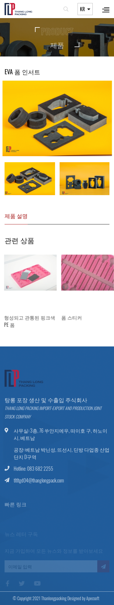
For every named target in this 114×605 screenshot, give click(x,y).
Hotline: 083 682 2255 (33, 471)
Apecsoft (90, 598)
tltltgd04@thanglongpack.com (39, 482)
